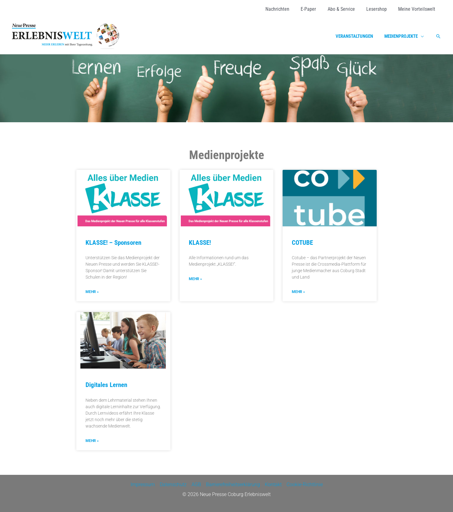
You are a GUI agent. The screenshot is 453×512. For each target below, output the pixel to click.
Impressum (143, 484)
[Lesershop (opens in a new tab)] (379, 9)
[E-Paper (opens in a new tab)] (314, 9)
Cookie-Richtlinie (305, 484)
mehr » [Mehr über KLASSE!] (195, 279)
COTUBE (302, 242)
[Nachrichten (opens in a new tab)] (285, 9)
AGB (196, 484)
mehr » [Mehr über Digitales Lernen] (92, 441)
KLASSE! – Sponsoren (113, 242)
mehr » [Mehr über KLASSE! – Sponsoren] (92, 292)
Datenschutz (173, 484)
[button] (438, 36)
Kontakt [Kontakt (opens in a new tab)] (273, 484)
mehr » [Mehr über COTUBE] (298, 292)
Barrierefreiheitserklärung (233, 484)
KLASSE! (200, 242)
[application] (422, 36)
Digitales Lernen (106, 385)
